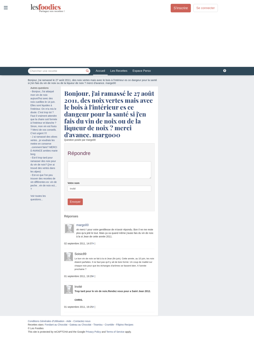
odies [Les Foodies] (30, 7)
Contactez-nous (81, 321)
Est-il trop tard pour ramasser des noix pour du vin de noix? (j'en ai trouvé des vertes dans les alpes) (43, 164)
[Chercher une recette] (87, 71)
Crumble (109, 324)
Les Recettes (118, 70)
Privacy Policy (93, 331)
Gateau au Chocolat (80, 324)
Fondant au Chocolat (56, 324)
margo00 (82, 225)
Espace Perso (142, 70)
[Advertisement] (127, 40)
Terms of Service (115, 331)
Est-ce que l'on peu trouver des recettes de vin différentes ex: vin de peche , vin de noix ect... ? (43, 182)
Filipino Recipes (124, 324)
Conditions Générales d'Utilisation (46, 321)
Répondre (79, 153)
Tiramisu (97, 324)
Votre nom (74, 183)
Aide (68, 321)
